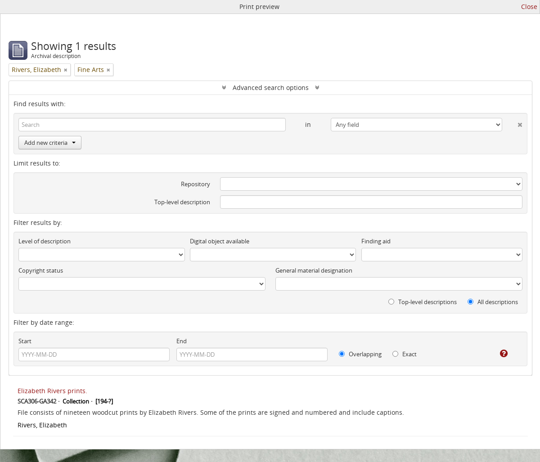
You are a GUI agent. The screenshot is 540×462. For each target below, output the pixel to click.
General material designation (313, 270)
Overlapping (360, 354)
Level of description (44, 241)
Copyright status (40, 270)
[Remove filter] (66, 69)
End (181, 341)
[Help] (497, 353)
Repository (195, 184)
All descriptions (493, 302)
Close (529, 6)
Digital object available (219, 241)
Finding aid (376, 241)
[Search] (152, 124)
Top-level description (182, 202)
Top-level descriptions (422, 302)
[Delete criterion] (512, 123)
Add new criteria (50, 143)
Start (25, 341)
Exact (404, 354)
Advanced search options (270, 87)
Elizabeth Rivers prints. (52, 390)
